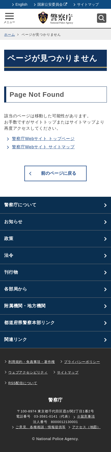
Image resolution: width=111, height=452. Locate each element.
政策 (8, 238)
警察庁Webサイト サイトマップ (43, 147)
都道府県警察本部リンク (29, 322)
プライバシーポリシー (82, 362)
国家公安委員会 (50, 4)
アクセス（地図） (86, 427)
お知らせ (13, 221)
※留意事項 (86, 416)
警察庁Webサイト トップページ (43, 138)
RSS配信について (22, 383)
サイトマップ (86, 4)
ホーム (9, 35)
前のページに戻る (58, 173)
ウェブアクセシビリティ (28, 372)
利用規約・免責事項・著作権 (31, 362)
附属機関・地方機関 (25, 305)
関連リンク (15, 339)
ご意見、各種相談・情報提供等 (41, 427)
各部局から (15, 289)
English (19, 4)
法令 (8, 255)
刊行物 (11, 272)
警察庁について (20, 204)
